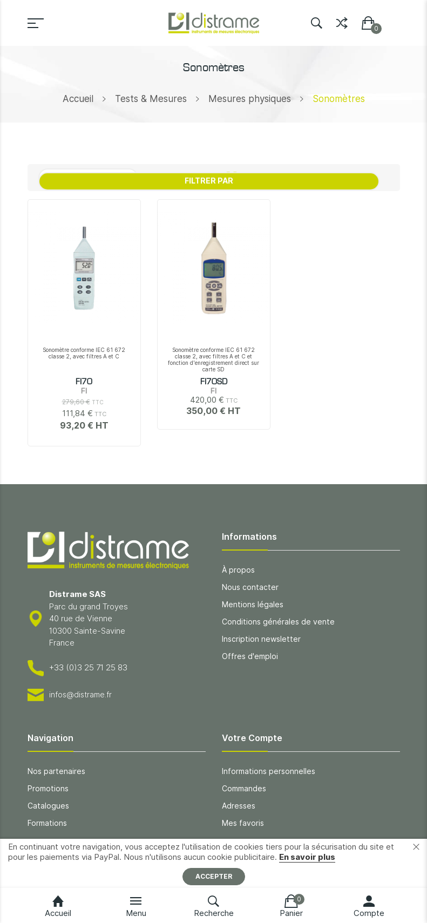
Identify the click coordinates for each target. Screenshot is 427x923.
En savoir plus (307, 857)
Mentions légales (252, 604)
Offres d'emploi (250, 656)
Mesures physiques (249, 98)
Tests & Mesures (151, 98)
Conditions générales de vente (278, 621)
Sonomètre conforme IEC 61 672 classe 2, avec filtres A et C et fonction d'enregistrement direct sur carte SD (213, 359)
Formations (47, 822)
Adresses (238, 805)
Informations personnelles (268, 771)
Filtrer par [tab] (209, 180)
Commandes (244, 788)
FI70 (84, 382)
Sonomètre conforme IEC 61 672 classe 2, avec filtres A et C (84, 353)
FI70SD (213, 382)
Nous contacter (250, 587)
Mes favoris (243, 822)
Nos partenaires (56, 771)
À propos (238, 569)
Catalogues (48, 805)
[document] (213, 863)
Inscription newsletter (261, 638)
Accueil (78, 98)
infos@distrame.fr (80, 694)
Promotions (48, 788)
